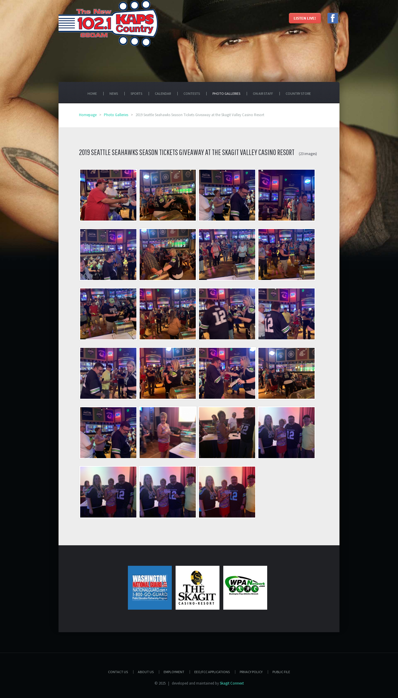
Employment (174, 672)
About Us (146, 672)
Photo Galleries (116, 114)
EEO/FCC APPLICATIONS (212, 672)
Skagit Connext (232, 683)
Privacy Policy (251, 672)
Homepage (88, 114)
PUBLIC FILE (281, 672)
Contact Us (118, 672)
